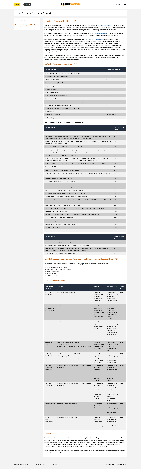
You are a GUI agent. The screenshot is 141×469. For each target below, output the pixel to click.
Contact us (55, 464)
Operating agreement (21, 464)
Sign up (27, 4)
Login (17, 4)
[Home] (70, 4)
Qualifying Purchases (94, 39)
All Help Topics (22, 20)
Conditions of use (40, 464)
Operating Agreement (104, 25)
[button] (118, 4)
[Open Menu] (124, 4)
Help (17, 13)
